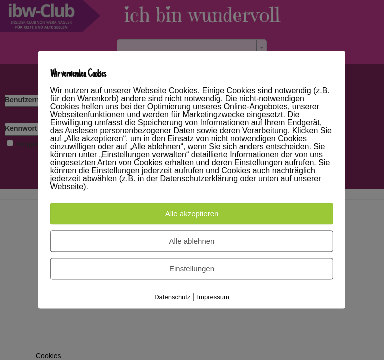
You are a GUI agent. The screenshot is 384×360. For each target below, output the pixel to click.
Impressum (214, 298)
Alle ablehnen (192, 242)
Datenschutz (172, 298)
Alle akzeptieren (192, 214)
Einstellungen (192, 269)
